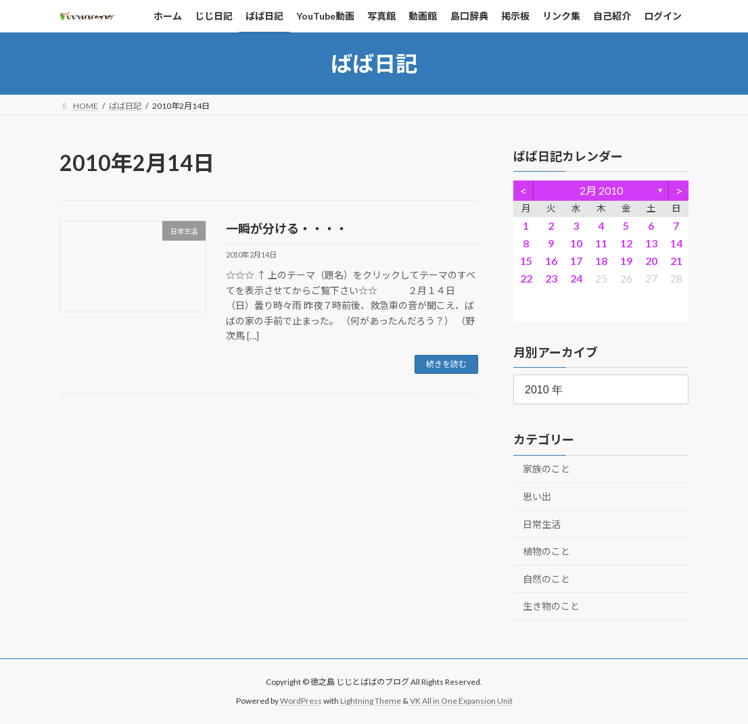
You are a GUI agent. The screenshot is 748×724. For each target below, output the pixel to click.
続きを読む (446, 364)
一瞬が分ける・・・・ (287, 228)
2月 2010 (600, 190)
